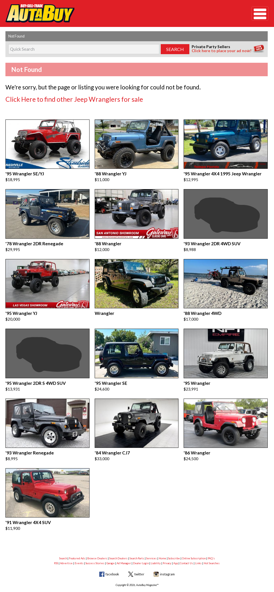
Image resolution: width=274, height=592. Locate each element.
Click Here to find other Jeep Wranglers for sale (62, 98)
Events (79, 548)
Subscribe (174, 544)
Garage (110, 548)
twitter (139, 560)
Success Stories (95, 548)
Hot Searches (212, 548)
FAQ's (211, 544)
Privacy (167, 548)
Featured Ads (77, 544)
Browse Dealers (97, 544)
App (175, 548)
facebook (112, 560)
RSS (56, 548)
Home (162, 544)
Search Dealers (118, 544)
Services (151, 544)
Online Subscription (194, 544)
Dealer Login (141, 548)
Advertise (66, 548)
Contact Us (186, 548)
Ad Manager (124, 548)
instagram (167, 560)
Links (198, 548)
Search (63, 544)
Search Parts (137, 544)
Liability (156, 548)
